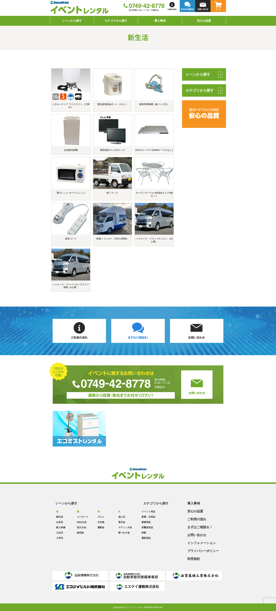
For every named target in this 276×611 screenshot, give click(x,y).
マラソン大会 (125, 527)
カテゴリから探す (116, 20)
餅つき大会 (124, 532)
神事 (144, 532)
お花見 (59, 522)
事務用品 (146, 522)
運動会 (101, 527)
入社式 (59, 532)
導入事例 (160, 20)
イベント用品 (148, 511)
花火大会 (81, 527)
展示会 (121, 522)
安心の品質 (204, 20)
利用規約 (193, 559)
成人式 (121, 517)
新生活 (59, 517)
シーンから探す (72, 20)
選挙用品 (146, 538)
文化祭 (101, 522)
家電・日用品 (148, 517)
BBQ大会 (82, 522)
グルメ (101, 517)
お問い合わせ (196, 535)
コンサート (82, 517)
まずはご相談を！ (200, 527)
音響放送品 (147, 527)
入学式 (59, 538)
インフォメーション (201, 543)
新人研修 (60, 527)
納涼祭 (80, 532)
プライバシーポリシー (203, 551)
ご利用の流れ (196, 519)
